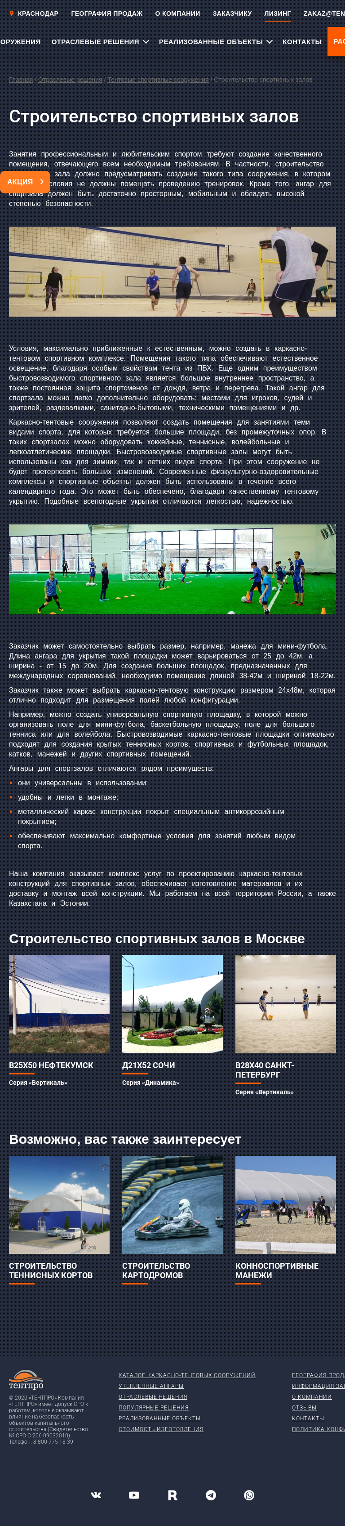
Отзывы (304, 1408)
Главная (21, 79)
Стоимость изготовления (161, 1429)
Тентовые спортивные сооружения (157, 79)
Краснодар (33, 13)
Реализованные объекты (160, 1418)
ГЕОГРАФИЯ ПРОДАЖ (106, 13)
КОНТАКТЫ (302, 41)
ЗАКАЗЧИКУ (232, 13)
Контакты (308, 1418)
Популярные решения (154, 1408)
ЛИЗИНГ (278, 13)
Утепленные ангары (151, 1386)
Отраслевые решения (70, 79)
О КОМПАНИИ (177, 13)
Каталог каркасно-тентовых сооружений (187, 1375)
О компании (312, 1397)
